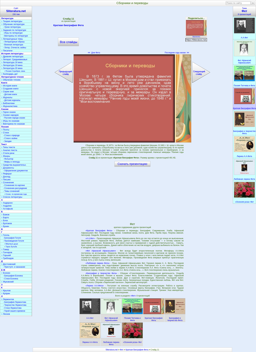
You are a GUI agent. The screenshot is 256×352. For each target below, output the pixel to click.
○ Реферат (6, 173)
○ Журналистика (9, 106)
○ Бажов (5, 214)
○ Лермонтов (7, 299)
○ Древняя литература (12, 56)
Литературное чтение (12, 77)
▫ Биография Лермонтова (14, 302)
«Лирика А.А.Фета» (95, 286)
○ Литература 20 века (11, 68)
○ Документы (7, 168)
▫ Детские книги (10, 94)
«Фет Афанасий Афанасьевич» (101, 251)
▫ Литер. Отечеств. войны (14, 47)
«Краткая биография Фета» (99, 230)
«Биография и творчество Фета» (101, 273)
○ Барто (5, 217)
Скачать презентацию (132, 164)
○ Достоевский (8, 264)
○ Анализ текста (9, 150)
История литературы (12, 53)
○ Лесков (5, 314)
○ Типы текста (8, 147)
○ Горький (6, 255)
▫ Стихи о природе (11, 135)
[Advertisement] (132, 31)
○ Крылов (5, 290)
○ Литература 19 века (11, 65)
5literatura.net (112, 350)
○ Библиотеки (8, 103)
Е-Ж (3, 270)
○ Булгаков (6, 223)
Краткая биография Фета (68, 26)
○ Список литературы (11, 197)
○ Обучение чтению (11, 80)
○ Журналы (6, 97)
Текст (4, 144)
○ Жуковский (7, 281)
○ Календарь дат (9, 74)
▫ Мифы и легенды (11, 162)
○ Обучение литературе (13, 24)
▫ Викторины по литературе (15, 36)
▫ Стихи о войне (10, 138)
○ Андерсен (7, 203)
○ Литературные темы (12, 39)
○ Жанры (5, 156)
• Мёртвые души (11, 244)
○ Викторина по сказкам (13, 124)
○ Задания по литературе (13, 30)
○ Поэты (5, 129)
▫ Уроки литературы (12, 27)
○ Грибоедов (7, 258)
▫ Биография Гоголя (12, 238)
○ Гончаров (6, 252)
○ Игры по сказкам (10, 121)
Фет (121, 350)
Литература (7, 18)
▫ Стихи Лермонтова (12, 308)
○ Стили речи (7, 153)
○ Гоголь (5, 235)
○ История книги (9, 85)
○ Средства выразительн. (13, 165)
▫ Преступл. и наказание (14, 267)
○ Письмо (6, 179)
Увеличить (196, 36)
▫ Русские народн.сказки (14, 118)
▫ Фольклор (8, 159)
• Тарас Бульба (10, 247)
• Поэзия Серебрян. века (14, 71)
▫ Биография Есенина (13, 276)
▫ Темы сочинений (11, 191)
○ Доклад (5, 176)
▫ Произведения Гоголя (13, 241)
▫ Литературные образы (14, 42)
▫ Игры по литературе (13, 33)
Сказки (4, 109)
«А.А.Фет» (90, 238)
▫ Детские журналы (11, 100)
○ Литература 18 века (11, 62)
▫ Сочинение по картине (14, 185)
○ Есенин (5, 273)
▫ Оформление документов (15, 170)
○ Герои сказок (8, 112)
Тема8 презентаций (244, 11)
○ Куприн (5, 293)
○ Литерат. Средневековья (14, 59)
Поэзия (5, 126)
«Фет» (133, 296)
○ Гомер (5, 249)
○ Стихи (5, 132)
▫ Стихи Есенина (10, 279)
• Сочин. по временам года (15, 194)
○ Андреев (6, 206)
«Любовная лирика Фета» (98, 263)
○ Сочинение (7, 182)
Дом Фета (94, 52)
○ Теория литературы (11, 21)
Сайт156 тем (16, 11)
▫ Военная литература (13, 45)
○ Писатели (6, 50)
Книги (4, 82)
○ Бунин (5, 226)
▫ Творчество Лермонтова (14, 305)
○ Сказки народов (10, 115)
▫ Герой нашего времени (14, 311)
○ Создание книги (9, 88)
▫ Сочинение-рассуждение (15, 188)
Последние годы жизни (177, 52)
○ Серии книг (7, 91)
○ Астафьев (7, 208)
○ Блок (4, 220)
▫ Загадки (7, 141)
